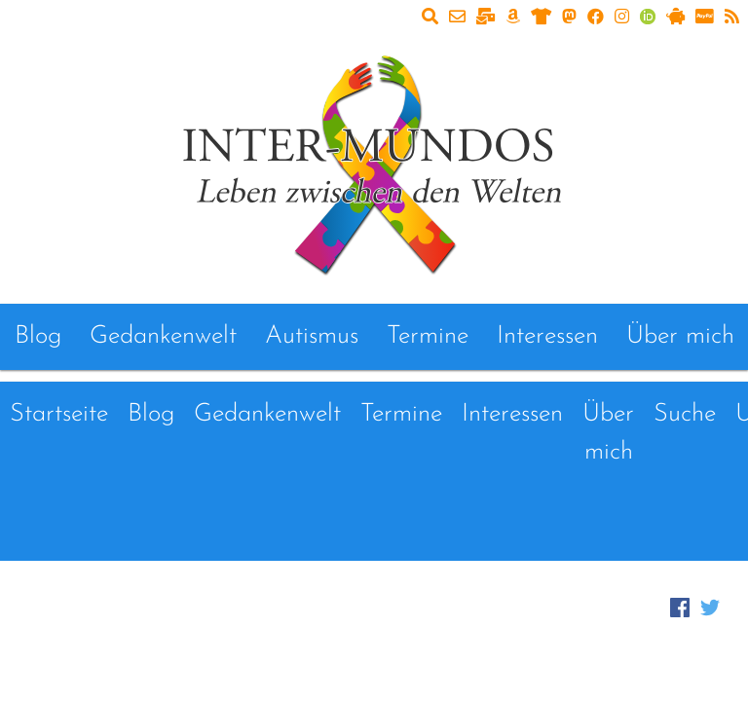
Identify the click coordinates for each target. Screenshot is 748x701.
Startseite (59, 414)
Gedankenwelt (163, 336)
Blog (38, 336)
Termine (427, 336)
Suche (685, 414)
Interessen (547, 336)
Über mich (680, 336)
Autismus (311, 336)
